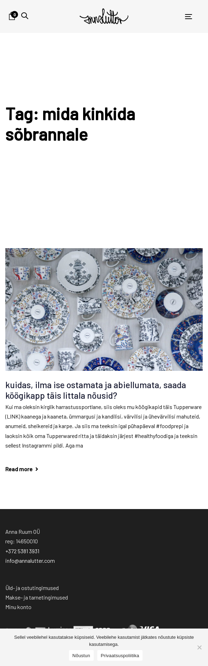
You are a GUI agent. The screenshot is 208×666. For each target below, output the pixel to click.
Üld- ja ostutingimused (32, 587)
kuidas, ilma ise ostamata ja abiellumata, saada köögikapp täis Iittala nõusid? (95, 390)
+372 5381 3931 (22, 551)
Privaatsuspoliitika (120, 655)
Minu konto (18, 606)
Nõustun (81, 655)
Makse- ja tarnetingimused (36, 597)
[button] (24, 16)
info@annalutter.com (30, 560)
